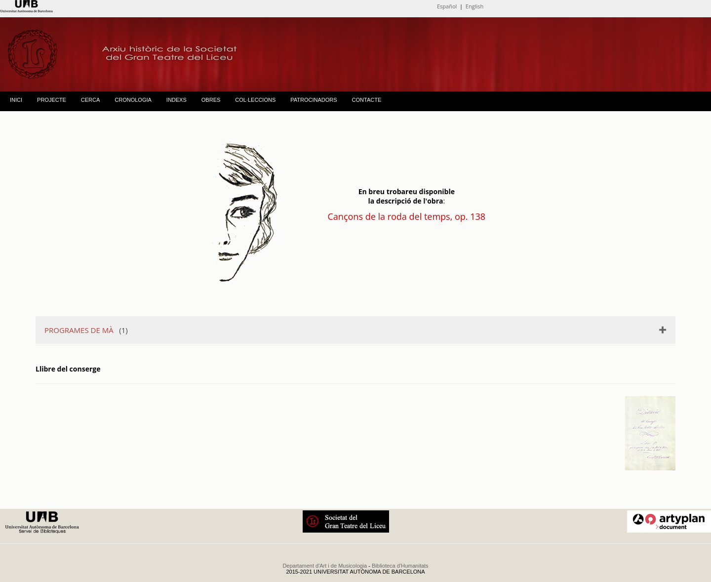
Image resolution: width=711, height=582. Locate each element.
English (474, 6)
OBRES (211, 100)
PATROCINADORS (313, 100)
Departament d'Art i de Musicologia (324, 566)
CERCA (90, 100)
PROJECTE (51, 100)
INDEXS (176, 100)
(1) (86, 330)
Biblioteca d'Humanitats (400, 566)
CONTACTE (367, 100)
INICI (16, 100)
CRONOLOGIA (133, 100)
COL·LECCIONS (255, 100)
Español (447, 6)
